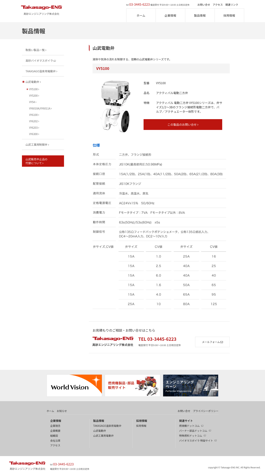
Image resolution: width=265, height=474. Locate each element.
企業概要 (55, 430)
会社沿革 (55, 440)
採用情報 (229, 15)
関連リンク (231, 4)
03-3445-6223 (139, 4)
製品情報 (200, 15)
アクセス (218, 4)
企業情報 (170, 15)
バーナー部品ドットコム (193, 430)
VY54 (32, 102)
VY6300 (34, 134)
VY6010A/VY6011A (40, 108)
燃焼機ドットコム (189, 426)
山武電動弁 (99, 430)
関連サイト (186, 421)
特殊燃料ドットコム (190, 435)
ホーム (141, 15)
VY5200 (34, 95)
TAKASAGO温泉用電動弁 (107, 426)
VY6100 (34, 115)
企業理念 (55, 426)
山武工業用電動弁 (103, 435)
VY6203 (34, 127)
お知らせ (62, 411)
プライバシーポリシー (206, 411)
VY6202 (34, 121)
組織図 (54, 435)
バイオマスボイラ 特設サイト (196, 440)
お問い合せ (203, 4)
